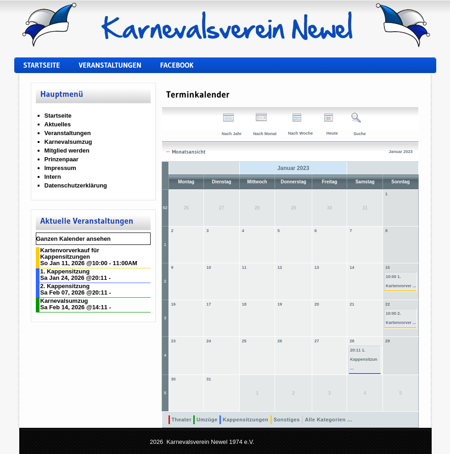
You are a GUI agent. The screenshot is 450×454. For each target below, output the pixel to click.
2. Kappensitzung (65, 286)
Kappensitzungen (246, 419)
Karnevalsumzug (68, 141)
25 (244, 341)
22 (387, 304)
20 (317, 304)
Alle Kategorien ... (328, 419)
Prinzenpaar (62, 159)
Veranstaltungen (68, 133)
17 (208, 304)
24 (208, 341)
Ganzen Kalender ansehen (73, 238)
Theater (181, 419)
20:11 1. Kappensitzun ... (363, 359)
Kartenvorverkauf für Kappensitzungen (70, 253)
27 (317, 341)
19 (279, 304)
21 (352, 304)
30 (173, 379)
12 (279, 267)
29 (387, 341)
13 (317, 267)
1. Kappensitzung (65, 271)
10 (208, 267)
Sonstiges (287, 419)
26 (279, 341)
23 (173, 341)
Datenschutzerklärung (76, 185)
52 (165, 207)
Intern (53, 176)
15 (387, 267)
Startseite (58, 115)
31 (208, 379)
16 (173, 304)
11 (244, 267)
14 (352, 267)
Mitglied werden (67, 150)
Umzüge (207, 419)
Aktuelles (58, 124)
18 (244, 304)
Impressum (60, 168)
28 (352, 341)
